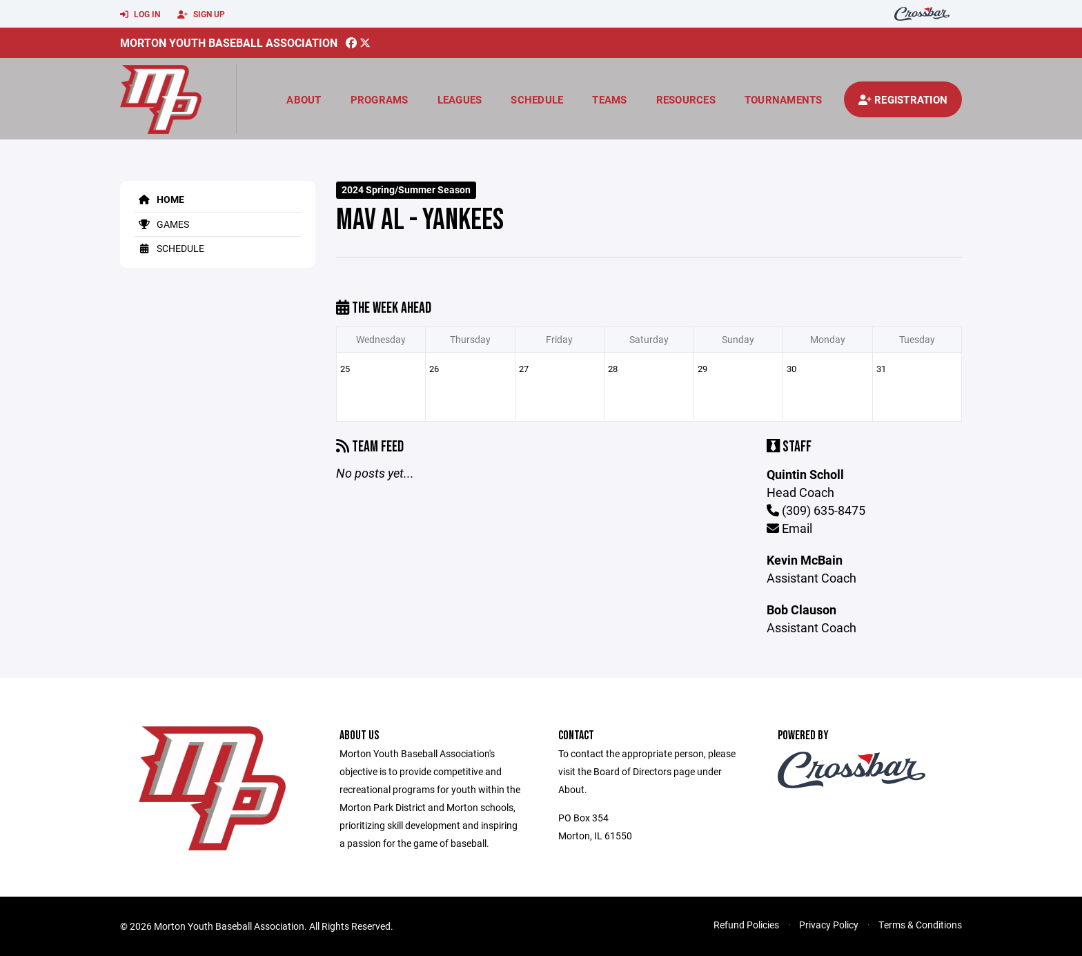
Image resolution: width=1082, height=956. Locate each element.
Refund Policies (746, 924)
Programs (380, 99)
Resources (686, 99)
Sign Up (201, 14)
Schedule (537, 99)
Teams (609, 99)
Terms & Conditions (920, 924)
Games (161, 224)
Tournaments (784, 99)
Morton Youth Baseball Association (228, 42)
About (303, 99)
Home (159, 199)
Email (789, 528)
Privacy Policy (828, 924)
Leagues (459, 99)
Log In (140, 14)
